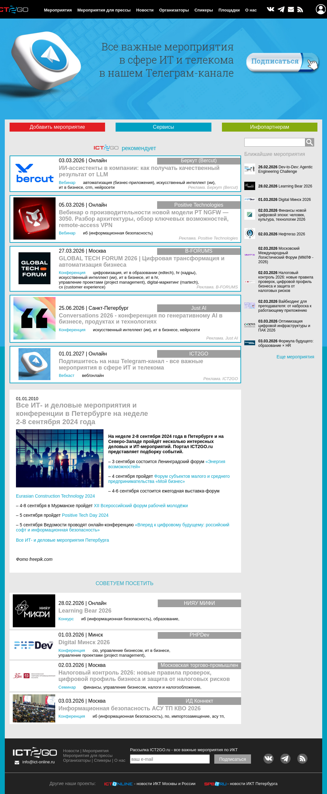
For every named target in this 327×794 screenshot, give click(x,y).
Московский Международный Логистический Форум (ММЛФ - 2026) (286, 255)
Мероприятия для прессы (104, 10)
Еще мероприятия (295, 356)
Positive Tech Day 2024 (85, 515)
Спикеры (203, 10)
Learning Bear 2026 (84, 611)
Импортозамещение (190, 716)
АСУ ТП (218, 716)
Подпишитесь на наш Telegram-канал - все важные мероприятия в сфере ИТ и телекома (131, 364)
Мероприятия (58, 10)
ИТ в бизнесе (157, 650)
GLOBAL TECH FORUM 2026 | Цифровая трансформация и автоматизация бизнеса (141, 262)
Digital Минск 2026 (84, 642)
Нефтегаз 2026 (291, 234)
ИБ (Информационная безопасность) (116, 618)
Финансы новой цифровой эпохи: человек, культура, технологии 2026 (282, 215)
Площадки (229, 10)
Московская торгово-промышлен (199, 665)
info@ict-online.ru (38, 762)
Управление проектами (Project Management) (101, 655)
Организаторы (174, 10)
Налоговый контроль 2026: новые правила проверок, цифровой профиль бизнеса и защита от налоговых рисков (144, 676)
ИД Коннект (199, 701)
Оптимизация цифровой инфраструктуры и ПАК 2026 (284, 325)
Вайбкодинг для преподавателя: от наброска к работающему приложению (284, 306)
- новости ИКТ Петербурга (252, 783)
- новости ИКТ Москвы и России (164, 783)
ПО (167, 716)
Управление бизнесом (121, 650)
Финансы (92, 687)
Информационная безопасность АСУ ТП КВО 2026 (129, 709)
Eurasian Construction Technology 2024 (55, 496)
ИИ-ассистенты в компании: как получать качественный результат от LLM (139, 171)
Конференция (71, 650)
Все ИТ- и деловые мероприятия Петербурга (62, 540)
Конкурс (66, 618)
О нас (251, 10)
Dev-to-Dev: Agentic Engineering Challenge (285, 169)
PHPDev (199, 634)
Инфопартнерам (269, 127)
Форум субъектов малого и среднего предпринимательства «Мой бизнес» (169, 479)
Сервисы (163, 127)
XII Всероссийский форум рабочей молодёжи (141, 505)
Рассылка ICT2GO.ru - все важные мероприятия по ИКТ (184, 749)
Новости (145, 10)
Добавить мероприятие (57, 127)
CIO (95, 650)
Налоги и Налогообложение (174, 687)
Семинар (67, 687)
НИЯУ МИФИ (199, 603)
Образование (165, 618)
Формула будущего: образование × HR (286, 343)
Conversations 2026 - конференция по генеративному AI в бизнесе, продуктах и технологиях (141, 319)
